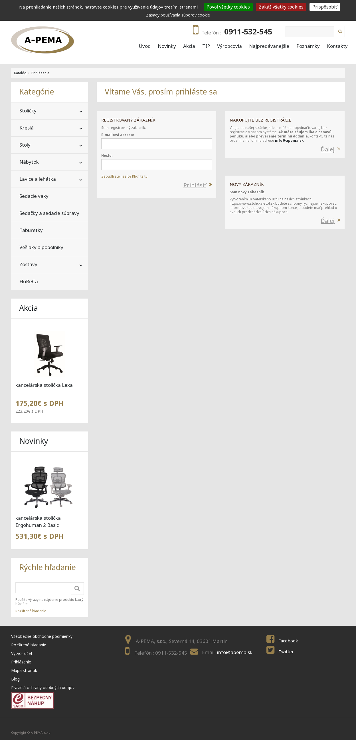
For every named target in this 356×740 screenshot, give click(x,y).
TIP (206, 46)
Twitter (286, 651)
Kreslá (26, 127)
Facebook (288, 641)
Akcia (189, 46)
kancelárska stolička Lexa (44, 385)
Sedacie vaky (33, 196)
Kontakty (337, 46)
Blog (15, 679)
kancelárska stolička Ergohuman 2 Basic (38, 521)
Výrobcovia (229, 46)
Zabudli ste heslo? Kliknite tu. (124, 176)
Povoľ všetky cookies (228, 7)
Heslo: (107, 155)
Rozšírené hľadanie (30, 611)
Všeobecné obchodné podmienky (41, 636)
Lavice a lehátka (37, 179)
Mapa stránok (24, 670)
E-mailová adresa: (117, 135)
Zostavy (28, 264)
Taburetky (31, 230)
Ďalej (328, 149)
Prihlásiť (194, 185)
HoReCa (28, 281)
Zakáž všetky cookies (281, 7)
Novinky (167, 46)
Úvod (145, 46)
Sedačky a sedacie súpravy (49, 213)
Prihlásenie (40, 73)
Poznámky (308, 46)
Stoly (25, 144)
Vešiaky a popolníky (41, 247)
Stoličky (28, 110)
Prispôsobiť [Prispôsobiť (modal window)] (324, 7)
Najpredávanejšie (269, 46)
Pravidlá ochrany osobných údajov (42, 687)
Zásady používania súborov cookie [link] (178, 15)
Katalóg (20, 73)
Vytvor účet (22, 653)
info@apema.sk (289, 140)
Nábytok (29, 162)
